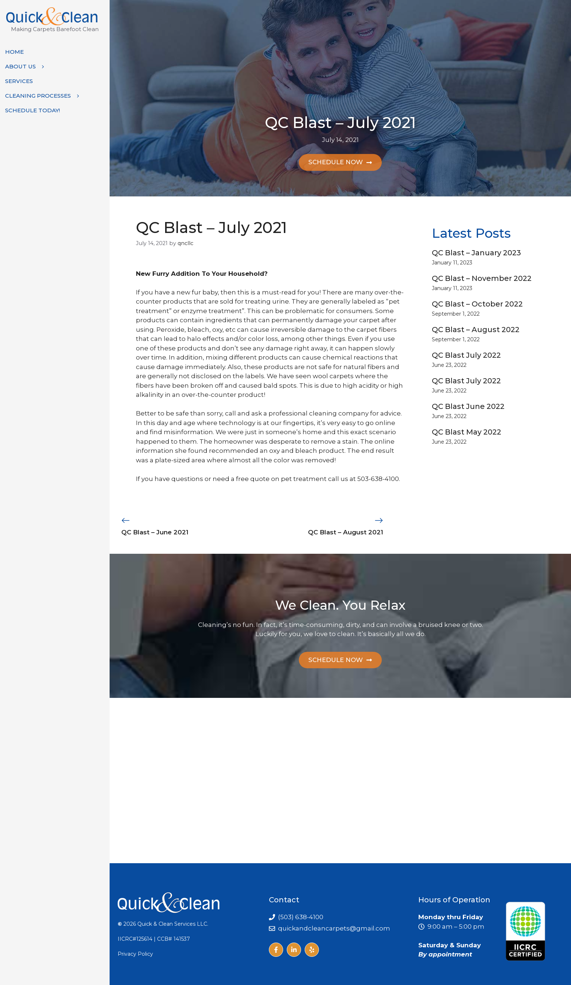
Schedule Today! (32, 110)
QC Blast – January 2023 (476, 252)
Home (14, 51)
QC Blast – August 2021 (345, 532)
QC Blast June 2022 (468, 406)
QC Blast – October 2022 (477, 304)
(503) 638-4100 (300, 917)
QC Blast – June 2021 (155, 532)
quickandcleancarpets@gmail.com (334, 928)
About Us (27, 66)
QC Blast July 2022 (466, 355)
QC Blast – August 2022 (475, 329)
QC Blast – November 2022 (482, 278)
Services (19, 81)
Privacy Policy (135, 954)
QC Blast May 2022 (466, 432)
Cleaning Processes (45, 96)
